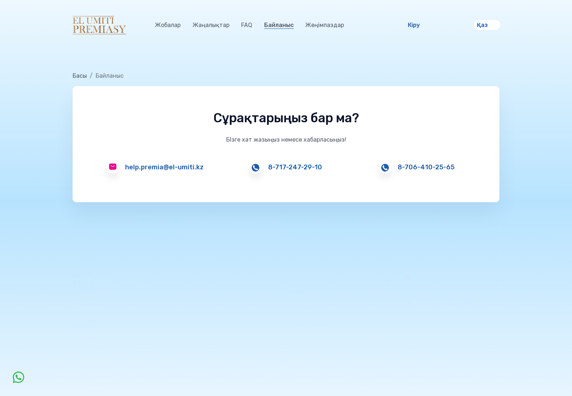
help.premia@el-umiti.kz (164, 167)
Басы (80, 75)
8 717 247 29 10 (445, 302)
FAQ (246, 25)
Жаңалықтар (211, 25)
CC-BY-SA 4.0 (272, 361)
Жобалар (168, 25)
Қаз (482, 25)
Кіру (414, 25)
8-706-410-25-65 (426, 167)
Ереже (81, 325)
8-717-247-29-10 (295, 167)
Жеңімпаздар (324, 25)
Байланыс (279, 25)
